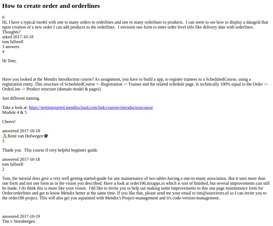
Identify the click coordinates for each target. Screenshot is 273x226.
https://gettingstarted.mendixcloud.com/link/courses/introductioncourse (91, 107)
